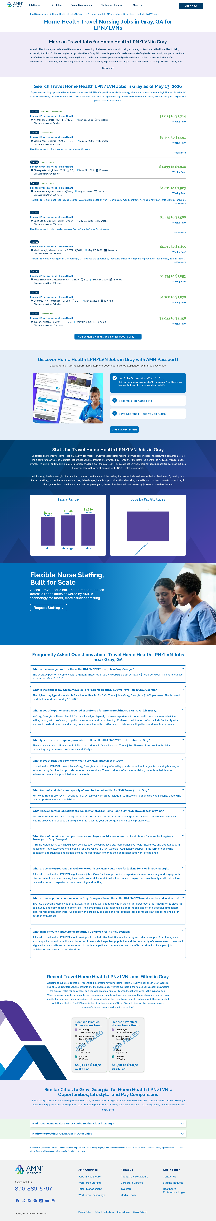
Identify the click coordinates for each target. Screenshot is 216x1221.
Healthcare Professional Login (174, 1190)
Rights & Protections (104, 1212)
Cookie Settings (140, 1212)
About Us (138, 5)
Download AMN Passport (124, 430)
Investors (126, 1189)
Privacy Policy (84, 1212)
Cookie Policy (123, 1212)
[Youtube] (47, 1200)
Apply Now (191, 6)
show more (180, 153)
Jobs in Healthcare (89, 1176)
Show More (108, 68)
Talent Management (82, 5)
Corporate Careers (132, 1182)
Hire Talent (57, 5)
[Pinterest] (35, 1200)
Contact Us (169, 1176)
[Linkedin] (29, 1200)
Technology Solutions (112, 5)
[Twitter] (23, 1200)
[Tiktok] (41, 1200)
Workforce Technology (91, 1195)
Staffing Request (173, 1182)
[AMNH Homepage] (14, 4)
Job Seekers (35, 5)
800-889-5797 (33, 1188)
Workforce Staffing (89, 1182)
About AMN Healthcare (134, 1176)
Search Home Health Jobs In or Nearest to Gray (108, 336)
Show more (108, 1110)
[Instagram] (53, 1200)
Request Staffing (47, 607)
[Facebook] (17, 1200)
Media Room (128, 1195)
